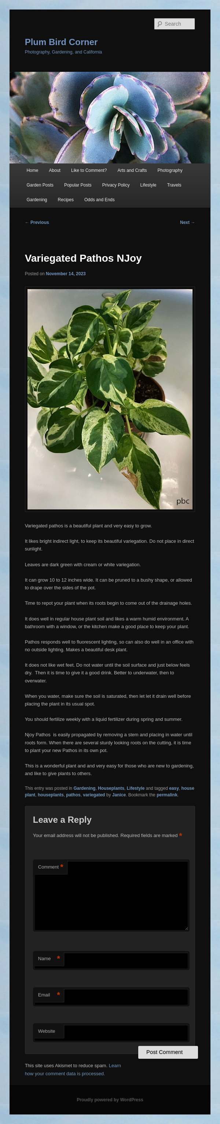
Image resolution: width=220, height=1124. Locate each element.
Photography (170, 170)
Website (46, 1031)
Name (49, 959)
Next (187, 222)
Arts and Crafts (132, 170)
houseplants (51, 794)
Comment (50, 867)
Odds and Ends (99, 199)
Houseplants (111, 788)
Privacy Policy (116, 185)
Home (32, 170)
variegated (94, 794)
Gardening (36, 199)
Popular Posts (78, 185)
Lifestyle (148, 185)
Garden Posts (39, 185)
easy (174, 788)
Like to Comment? (89, 170)
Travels (174, 185)
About (54, 170)
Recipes (66, 199)
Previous (37, 222)
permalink (167, 794)
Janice (119, 794)
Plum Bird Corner (61, 42)
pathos (73, 794)
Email (49, 995)
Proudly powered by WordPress (110, 1099)
